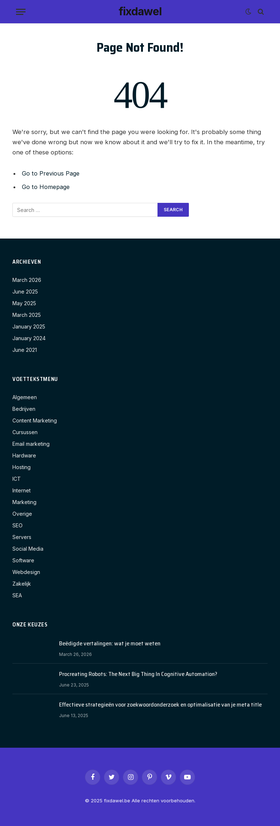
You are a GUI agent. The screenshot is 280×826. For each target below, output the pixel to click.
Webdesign (26, 572)
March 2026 (26, 280)
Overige (22, 514)
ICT (16, 479)
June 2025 (25, 291)
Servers (21, 537)
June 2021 (24, 350)
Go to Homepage (46, 186)
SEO (17, 525)
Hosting (21, 467)
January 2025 (28, 326)
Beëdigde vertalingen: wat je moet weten (109, 644)
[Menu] (21, 12)
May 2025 (24, 303)
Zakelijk (21, 584)
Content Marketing (34, 420)
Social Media (27, 549)
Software (23, 560)
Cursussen (25, 432)
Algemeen (24, 397)
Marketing (24, 502)
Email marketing (31, 444)
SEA (17, 595)
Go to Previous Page (51, 173)
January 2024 (29, 338)
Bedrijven (23, 409)
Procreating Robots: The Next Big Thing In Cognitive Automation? (138, 674)
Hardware (24, 455)
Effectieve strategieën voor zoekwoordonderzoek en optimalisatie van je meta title (160, 705)
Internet (21, 490)
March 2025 (26, 315)
